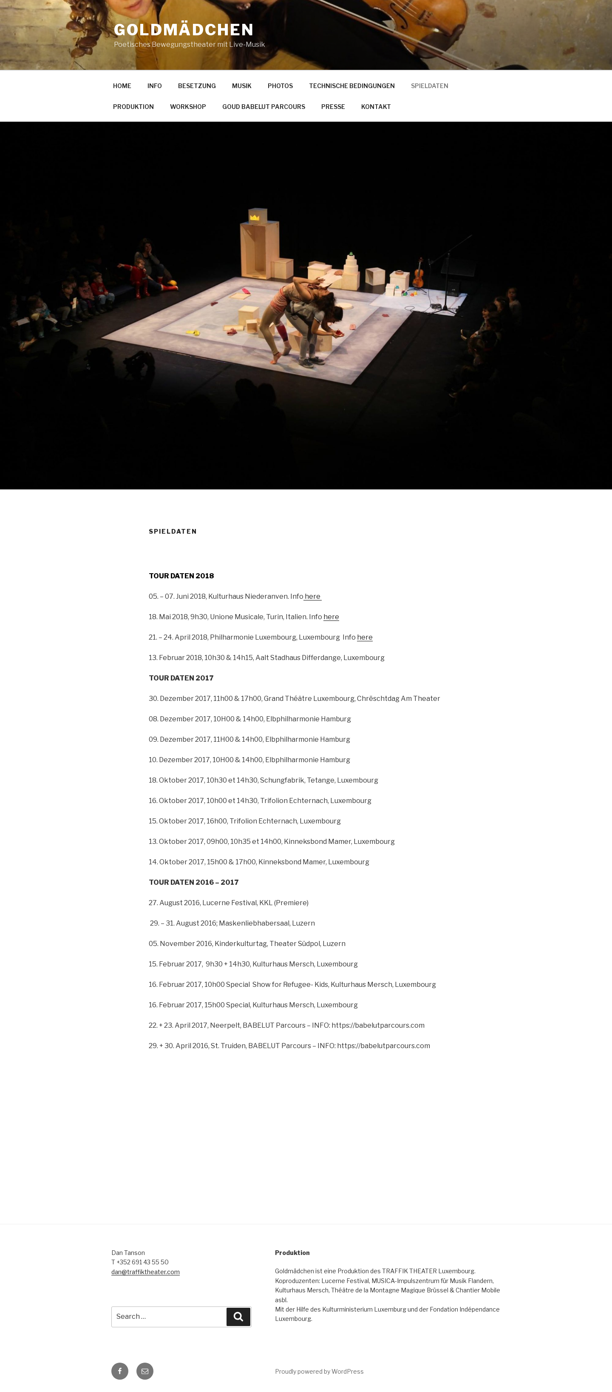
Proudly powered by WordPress (319, 1371)
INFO (154, 85)
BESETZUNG (197, 85)
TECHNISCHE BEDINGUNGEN (352, 85)
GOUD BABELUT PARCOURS (263, 106)
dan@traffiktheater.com (145, 1271)
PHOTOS (280, 85)
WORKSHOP (188, 106)
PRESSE (333, 106)
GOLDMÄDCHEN (184, 29)
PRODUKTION (133, 106)
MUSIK (242, 85)
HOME (122, 85)
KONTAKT (376, 106)
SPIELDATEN (429, 85)
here (312, 596)
